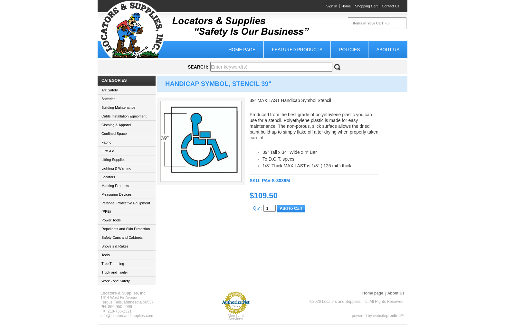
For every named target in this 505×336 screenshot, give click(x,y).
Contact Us (390, 6)
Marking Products (115, 186)
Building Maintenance (118, 107)
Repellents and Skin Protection (125, 229)
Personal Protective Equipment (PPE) (125, 207)
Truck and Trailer (114, 272)
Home (346, 6)
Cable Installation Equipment (124, 116)
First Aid (107, 151)
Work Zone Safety (115, 281)
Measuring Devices (116, 194)
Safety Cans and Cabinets (122, 237)
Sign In (331, 6)
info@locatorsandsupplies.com (126, 315)
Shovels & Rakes (115, 246)
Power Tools (111, 220)
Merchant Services (236, 317)
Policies (349, 49)
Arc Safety (109, 90)
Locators (108, 177)
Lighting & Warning (116, 168)
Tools (105, 255)
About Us (387, 49)
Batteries (108, 99)
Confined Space (114, 133)
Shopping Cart (366, 6)
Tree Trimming (112, 264)
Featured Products (297, 49)
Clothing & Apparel (116, 125)
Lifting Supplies (113, 160)
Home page (241, 49)
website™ (389, 315)
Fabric (106, 142)
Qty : (264, 207)
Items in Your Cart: (368, 23)
